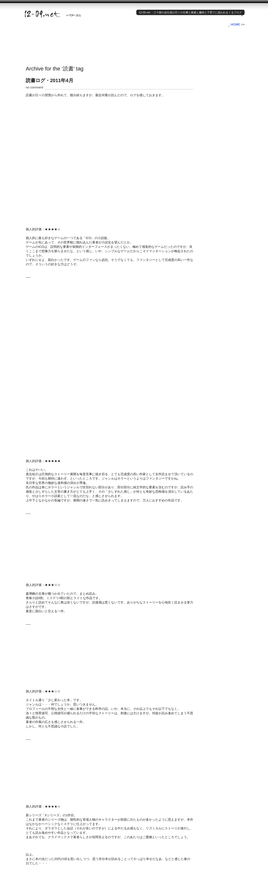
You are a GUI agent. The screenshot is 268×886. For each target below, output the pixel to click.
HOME (235, 24)
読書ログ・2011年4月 (49, 80)
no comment (34, 87)
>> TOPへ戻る (73, 15)
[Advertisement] (111, 42)
